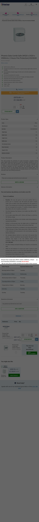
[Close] (36, 259)
